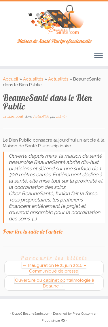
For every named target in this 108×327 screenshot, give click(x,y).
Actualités (33, 79)
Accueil (10, 79)
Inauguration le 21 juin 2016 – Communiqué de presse (54, 268)
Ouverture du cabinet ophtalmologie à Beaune (54, 283)
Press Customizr (84, 314)
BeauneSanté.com (36, 314)
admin (61, 117)
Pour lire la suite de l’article (32, 231)
